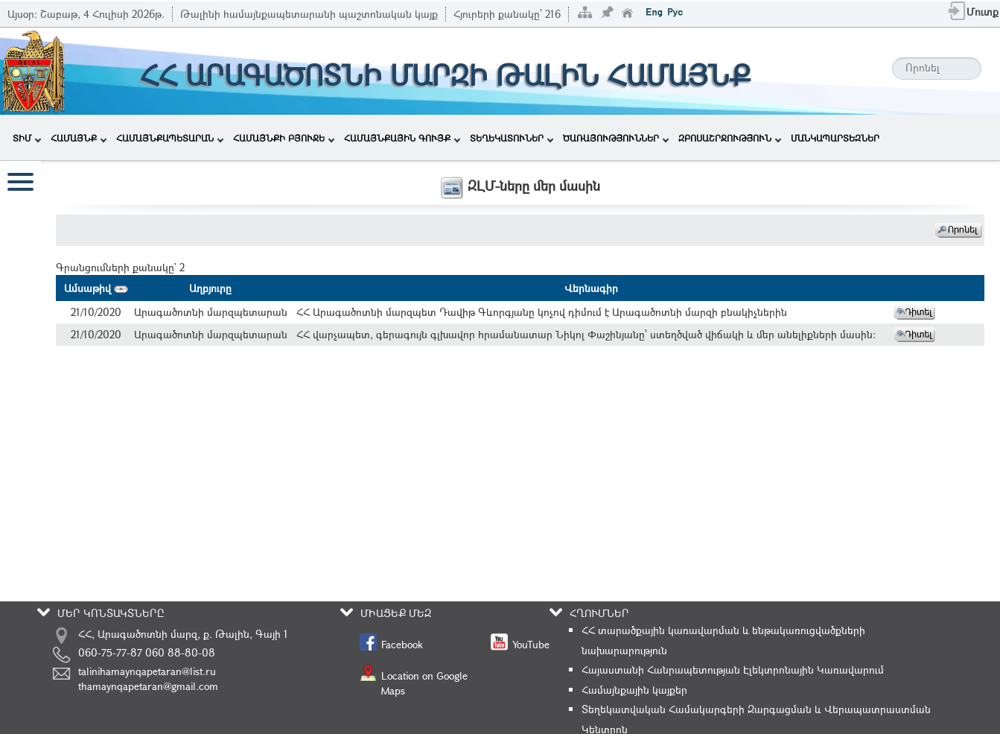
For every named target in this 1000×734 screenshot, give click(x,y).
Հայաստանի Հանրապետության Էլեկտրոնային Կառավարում (733, 669)
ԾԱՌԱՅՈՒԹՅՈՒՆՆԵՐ (616, 138)
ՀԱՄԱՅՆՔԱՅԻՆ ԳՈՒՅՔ (402, 138)
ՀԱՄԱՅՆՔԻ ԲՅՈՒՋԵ (283, 138)
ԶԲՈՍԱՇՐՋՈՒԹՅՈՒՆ (729, 138)
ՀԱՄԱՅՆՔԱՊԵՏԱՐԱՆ (169, 138)
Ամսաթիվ (96, 288)
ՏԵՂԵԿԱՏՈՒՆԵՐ (511, 138)
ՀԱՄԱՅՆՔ (78, 138)
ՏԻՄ (27, 138)
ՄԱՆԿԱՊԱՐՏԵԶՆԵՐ (835, 138)
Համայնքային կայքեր (634, 690)
